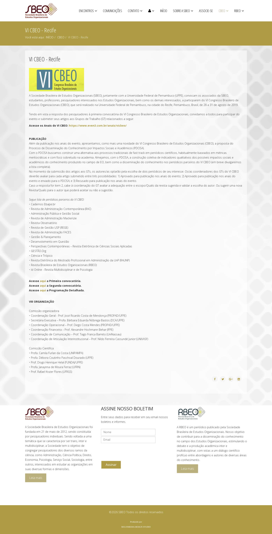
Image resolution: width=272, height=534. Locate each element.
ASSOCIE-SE (206, 10)
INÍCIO (50, 37)
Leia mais (35, 478)
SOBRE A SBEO (181, 10)
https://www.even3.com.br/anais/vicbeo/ (98, 125)
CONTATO (133, 10)
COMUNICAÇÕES (112, 10)
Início (163, 10)
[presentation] (130, 451)
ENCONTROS (86, 10)
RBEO (237, 10)
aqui (43, 281)
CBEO (222, 10)
